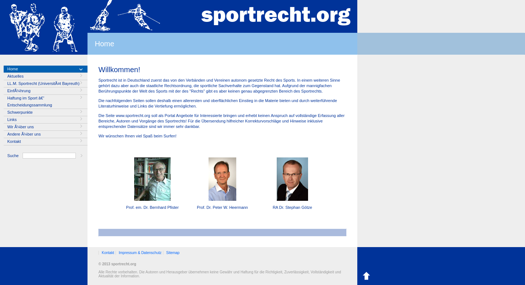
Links (12, 119)
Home (12, 69)
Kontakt (14, 141)
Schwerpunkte (20, 112)
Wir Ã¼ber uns (20, 127)
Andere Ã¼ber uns (24, 134)
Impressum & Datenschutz (140, 253)
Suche (13, 155)
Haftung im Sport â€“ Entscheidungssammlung (29, 101)
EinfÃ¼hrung (19, 91)
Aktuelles (15, 76)
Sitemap (173, 253)
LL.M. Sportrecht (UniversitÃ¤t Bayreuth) (43, 83)
